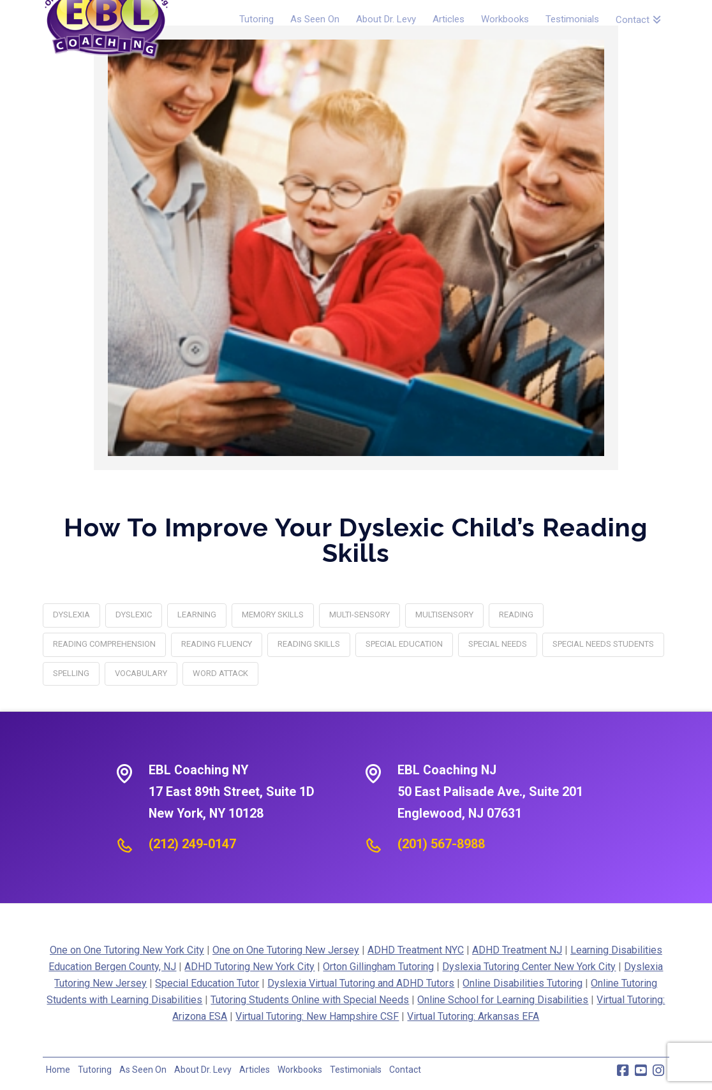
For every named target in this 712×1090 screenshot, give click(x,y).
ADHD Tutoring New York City (249, 967)
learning (196, 614)
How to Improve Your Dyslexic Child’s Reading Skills (356, 540)
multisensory (444, 614)
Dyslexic (133, 614)
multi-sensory (359, 614)
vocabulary (141, 673)
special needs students (603, 644)
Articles (254, 1069)
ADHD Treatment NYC (415, 950)
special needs (497, 644)
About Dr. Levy (203, 1069)
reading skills (309, 644)
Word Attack (220, 673)
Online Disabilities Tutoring (522, 983)
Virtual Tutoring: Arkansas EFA (473, 1016)
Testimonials (356, 1069)
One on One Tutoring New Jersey (285, 950)
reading (516, 614)
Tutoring (95, 1069)
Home (58, 1069)
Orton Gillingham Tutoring (378, 967)
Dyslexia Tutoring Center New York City (529, 967)
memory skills (273, 614)
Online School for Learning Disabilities (502, 1000)
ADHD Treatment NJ (517, 950)
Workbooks (300, 1069)
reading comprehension (104, 644)
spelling (71, 673)
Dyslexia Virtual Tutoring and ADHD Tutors (360, 983)
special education (404, 644)
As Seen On (143, 1069)
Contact (405, 1069)
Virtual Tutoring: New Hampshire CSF (317, 1016)
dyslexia (71, 614)
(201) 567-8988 (441, 843)
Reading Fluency (216, 644)
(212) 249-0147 (192, 843)
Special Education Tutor (207, 983)
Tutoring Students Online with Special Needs (310, 1000)
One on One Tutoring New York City (127, 950)
